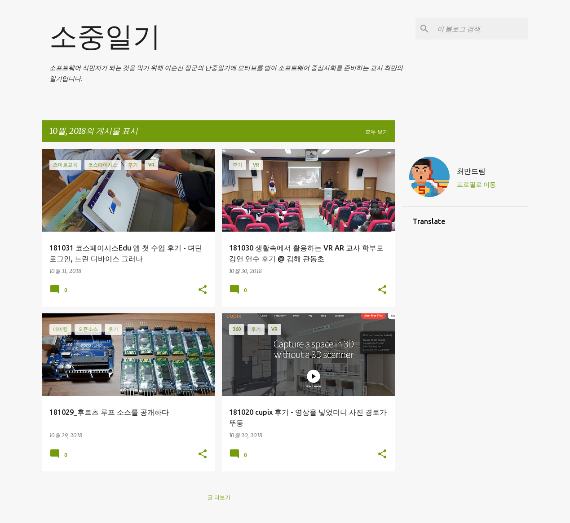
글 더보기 (219, 497)
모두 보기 (376, 132)
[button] (202, 290)
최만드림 (471, 171)
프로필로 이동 (476, 184)
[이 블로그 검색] (480, 29)
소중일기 (105, 36)
